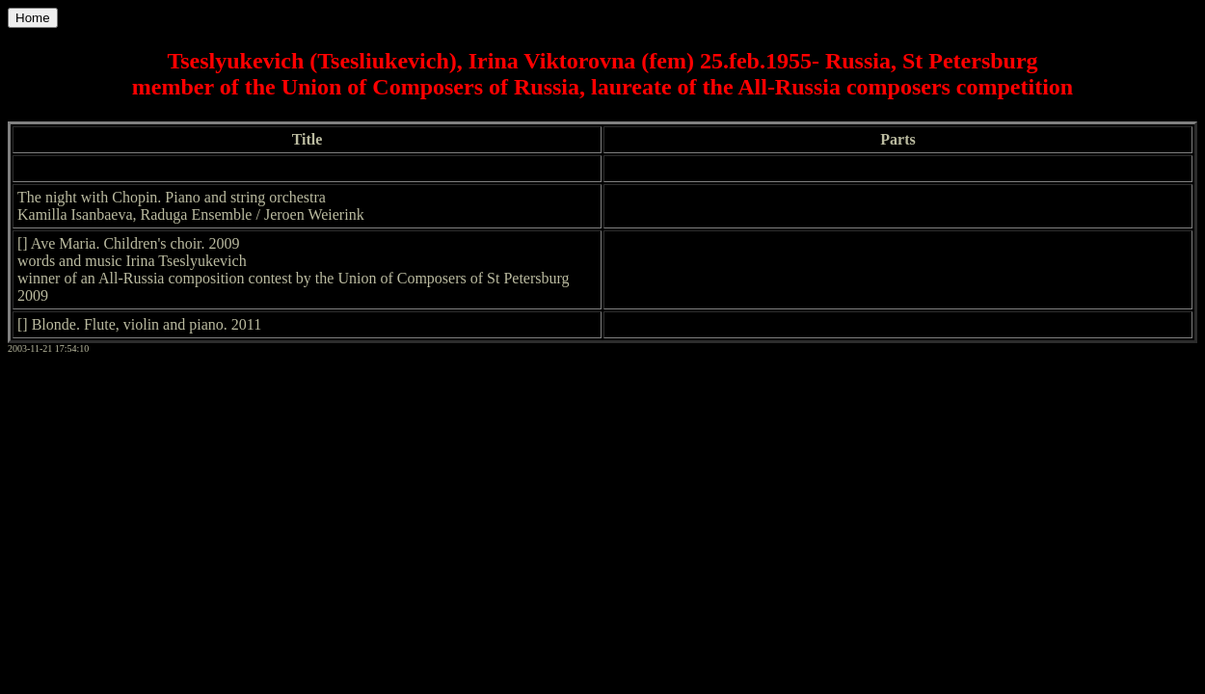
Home (32, 18)
